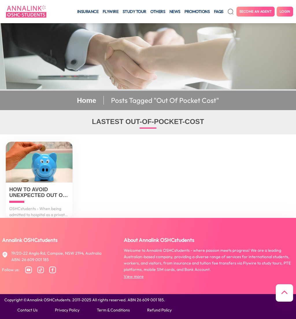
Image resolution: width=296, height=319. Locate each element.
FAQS (218, 11)
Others (157, 11)
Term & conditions (113, 310)
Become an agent (255, 11)
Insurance (88, 11)
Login (285, 11)
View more (134, 276)
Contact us (27, 310)
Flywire (111, 11)
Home (86, 100)
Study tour (134, 11)
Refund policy (159, 310)
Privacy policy (67, 310)
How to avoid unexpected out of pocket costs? (37, 192)
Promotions (197, 11)
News (174, 11)
